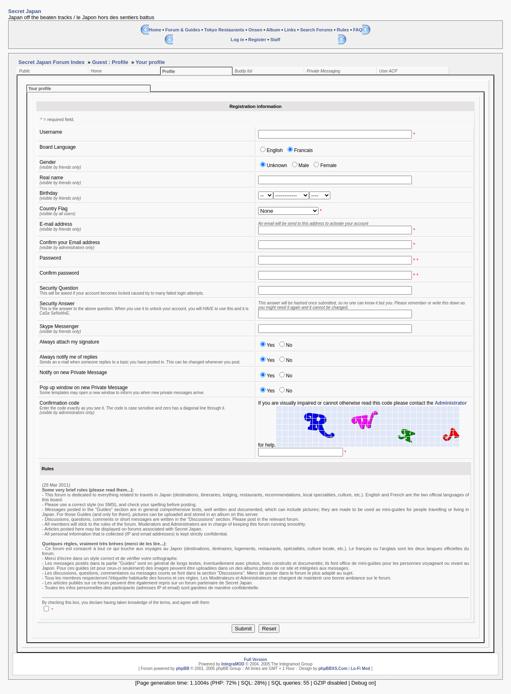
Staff (275, 39)
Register (257, 39)
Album (273, 29)
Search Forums (316, 29)
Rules (343, 29)
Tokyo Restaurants (224, 29)
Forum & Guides (182, 29)
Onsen (255, 29)
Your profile (150, 62)
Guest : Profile (110, 62)
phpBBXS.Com (333, 668)
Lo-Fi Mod (360, 668)
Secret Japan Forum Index (51, 62)
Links (290, 29)
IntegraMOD (233, 664)
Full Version (255, 659)
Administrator (451, 403)
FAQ (358, 29)
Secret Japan (24, 11)
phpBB (182, 668)
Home (155, 29)
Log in (237, 39)
